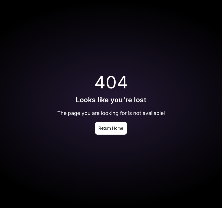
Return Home (111, 128)
